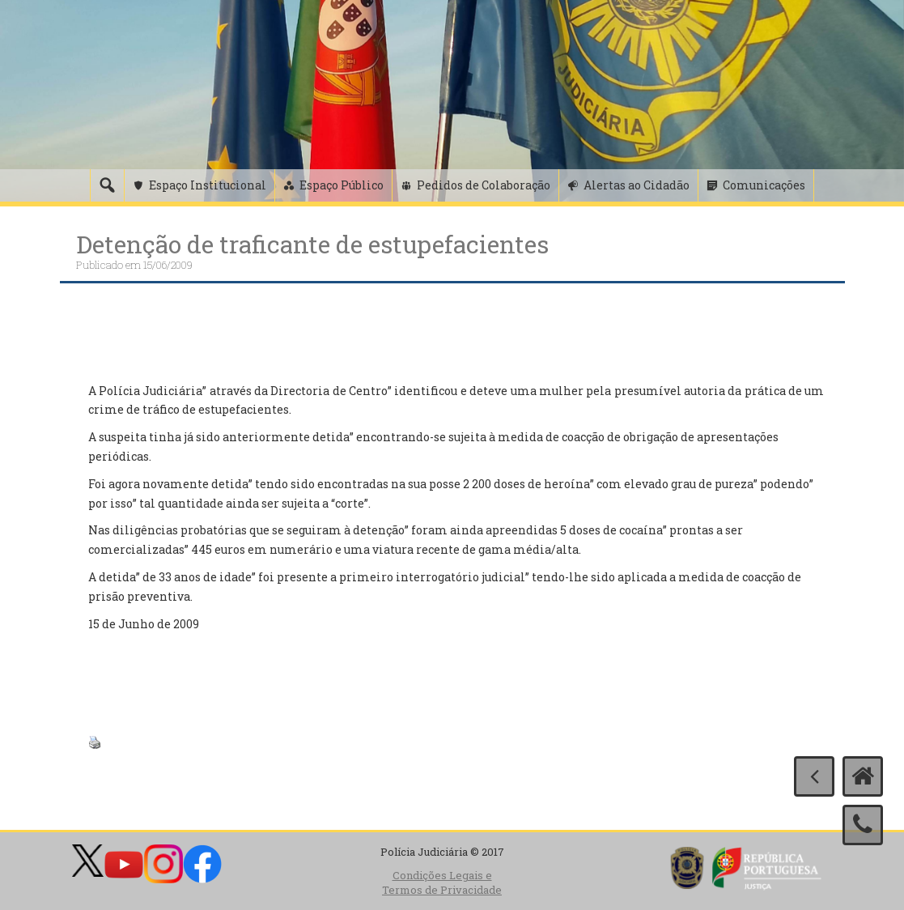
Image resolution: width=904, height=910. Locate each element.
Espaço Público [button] (341, 185)
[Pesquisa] (107, 185)
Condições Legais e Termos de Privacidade (442, 883)
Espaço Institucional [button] (207, 185)
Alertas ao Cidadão (637, 185)
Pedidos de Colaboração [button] (483, 185)
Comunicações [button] (764, 185)
